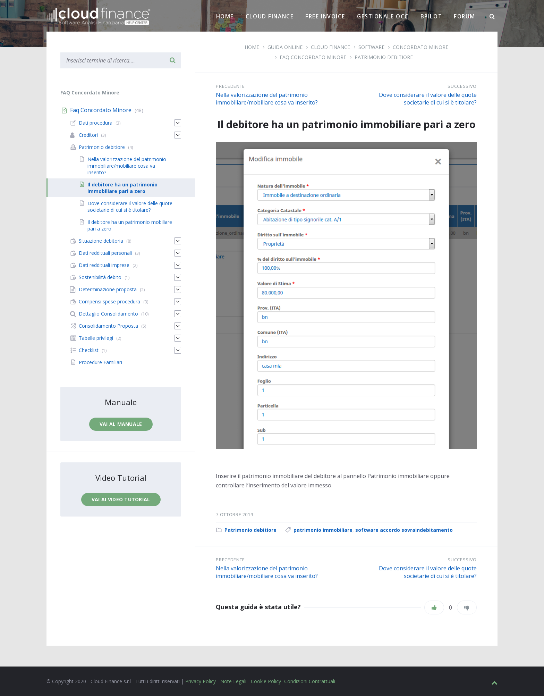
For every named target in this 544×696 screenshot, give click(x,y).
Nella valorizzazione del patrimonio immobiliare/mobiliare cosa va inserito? (267, 98)
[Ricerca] (492, 17)
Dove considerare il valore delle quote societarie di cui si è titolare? (428, 98)
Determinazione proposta (108, 289)
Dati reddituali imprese (104, 265)
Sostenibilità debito (100, 277)
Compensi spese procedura (109, 301)
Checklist (89, 350)
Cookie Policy (266, 681)
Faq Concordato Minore (313, 57)
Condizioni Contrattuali (309, 681)
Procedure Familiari (100, 362)
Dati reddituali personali (105, 253)
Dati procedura (95, 122)
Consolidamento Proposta (108, 325)
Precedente (230, 86)
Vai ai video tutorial (121, 499)
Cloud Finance (270, 16)
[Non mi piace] (467, 607)
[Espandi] (177, 122)
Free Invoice (325, 16)
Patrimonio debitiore (384, 57)
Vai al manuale (121, 424)
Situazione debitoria (101, 240)
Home (225, 16)
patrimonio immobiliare (323, 530)
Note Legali (233, 681)
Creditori (88, 135)
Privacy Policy (200, 681)
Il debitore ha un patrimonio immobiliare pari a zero (122, 187)
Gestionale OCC (383, 16)
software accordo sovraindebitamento (404, 530)
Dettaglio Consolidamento (108, 313)
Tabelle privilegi (96, 338)
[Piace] (434, 607)
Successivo (462, 86)
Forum (464, 16)
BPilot (431, 16)
